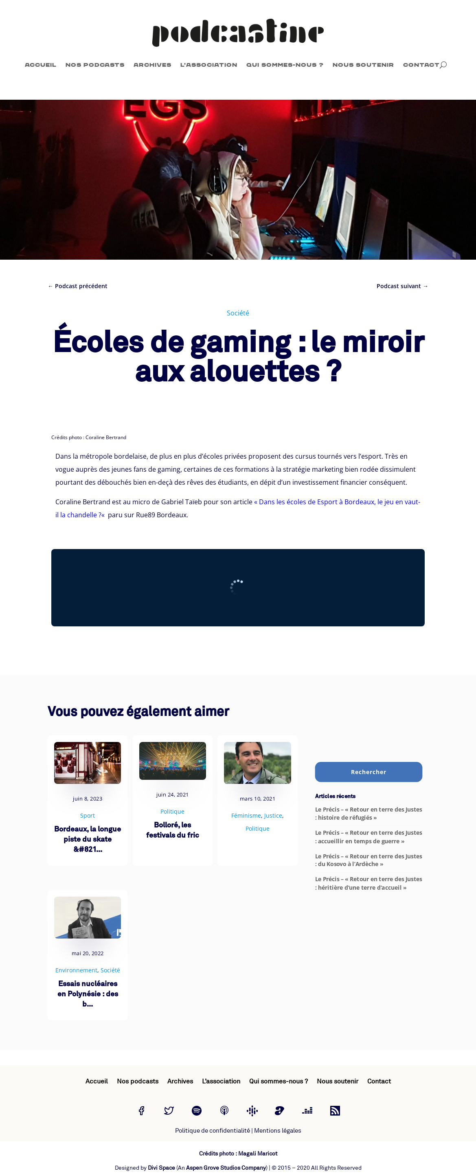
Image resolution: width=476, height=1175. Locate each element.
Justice (273, 815)
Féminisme (246, 815)
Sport (87, 815)
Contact (421, 65)
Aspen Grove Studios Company (226, 1167)
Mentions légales (277, 1131)
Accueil (41, 65)
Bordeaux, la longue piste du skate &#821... (87, 839)
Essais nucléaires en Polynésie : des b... (87, 994)
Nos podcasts (95, 65)
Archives (152, 65)
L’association (208, 65)
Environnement (76, 970)
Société (238, 313)
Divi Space (161, 1167)
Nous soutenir (363, 65)
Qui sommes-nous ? (285, 65)
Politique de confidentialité (212, 1131)
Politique (172, 811)
